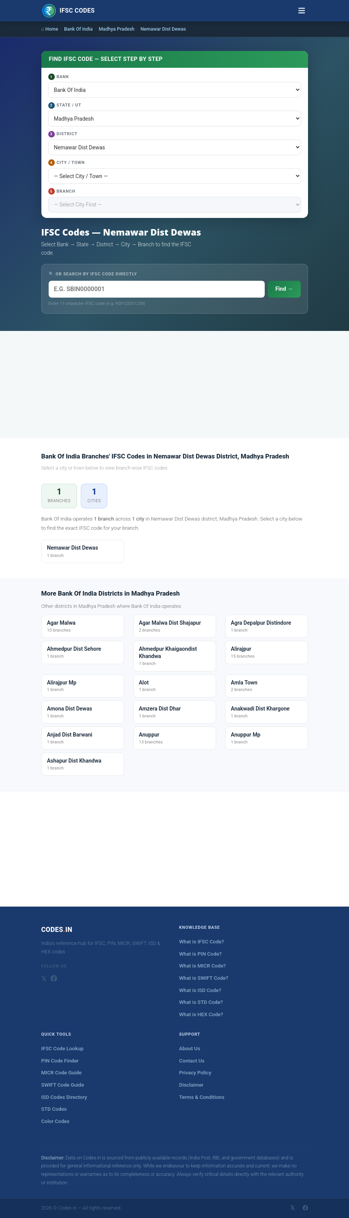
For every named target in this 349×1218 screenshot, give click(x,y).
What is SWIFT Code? (203, 978)
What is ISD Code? (200, 990)
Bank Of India (78, 29)
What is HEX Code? (201, 1014)
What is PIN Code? (200, 954)
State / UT (65, 105)
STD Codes (54, 1109)
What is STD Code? (201, 1002)
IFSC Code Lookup (62, 1048)
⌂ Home (49, 29)
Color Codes (55, 1121)
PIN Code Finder (60, 1061)
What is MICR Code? (202, 966)
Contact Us (192, 1061)
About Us (189, 1048)
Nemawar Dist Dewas (163, 29)
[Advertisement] (174, 384)
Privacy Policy (195, 1073)
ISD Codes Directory (64, 1097)
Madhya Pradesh (116, 29)
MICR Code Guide (61, 1073)
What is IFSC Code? (201, 942)
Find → (284, 289)
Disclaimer (191, 1085)
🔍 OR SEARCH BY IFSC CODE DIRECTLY (93, 274)
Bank (58, 77)
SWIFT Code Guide (62, 1085)
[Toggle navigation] (301, 11)
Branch (61, 191)
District (63, 134)
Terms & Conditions (201, 1097)
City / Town (66, 162)
